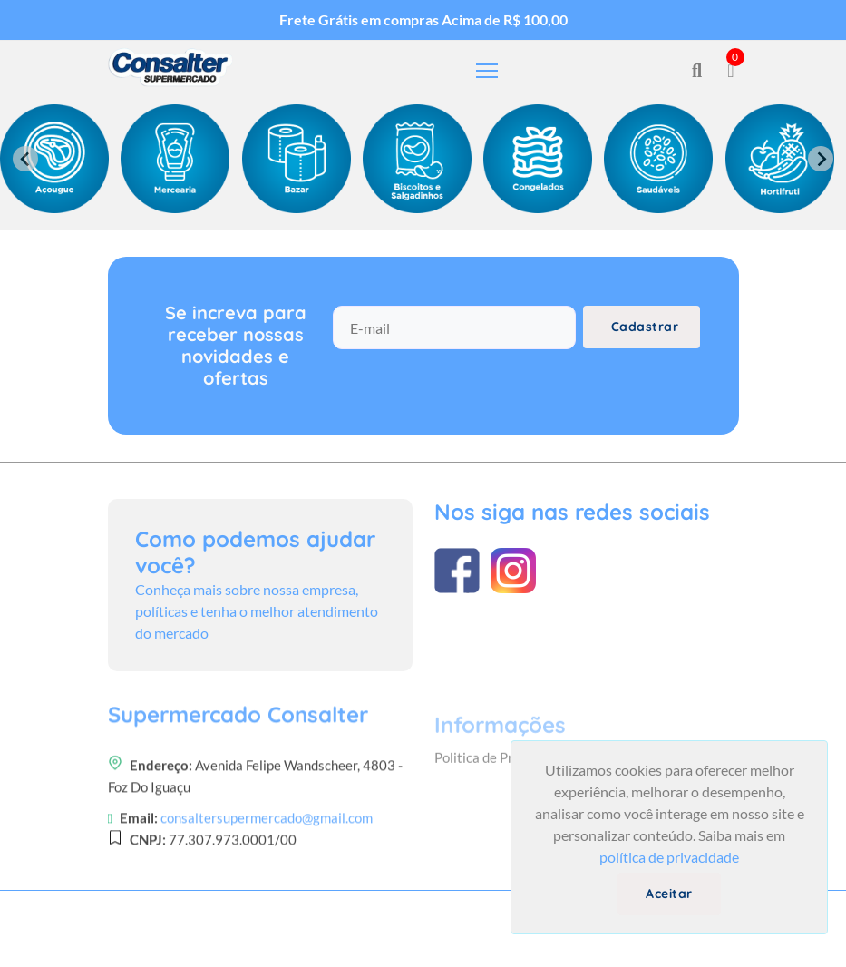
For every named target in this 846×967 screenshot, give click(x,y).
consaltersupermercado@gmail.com (266, 902)
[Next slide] (820, 158)
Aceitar (669, 893)
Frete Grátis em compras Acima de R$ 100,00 (423, 19)
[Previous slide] (25, 158)
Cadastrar (645, 326)
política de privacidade (669, 856)
